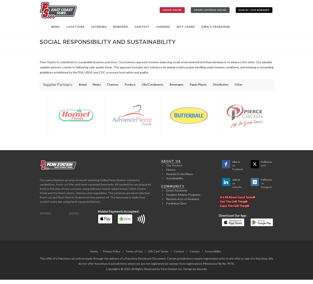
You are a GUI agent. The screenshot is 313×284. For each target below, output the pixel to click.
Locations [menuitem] (75, 26)
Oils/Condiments (153, 84)
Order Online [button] (172, 10)
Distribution (220, 84)
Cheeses (112, 84)
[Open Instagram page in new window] (255, 182)
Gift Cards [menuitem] (185, 26)
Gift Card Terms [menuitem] (158, 251)
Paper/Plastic (198, 84)
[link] (233, 222)
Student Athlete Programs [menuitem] (183, 194)
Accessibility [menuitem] (213, 251)
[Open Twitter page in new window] (255, 164)
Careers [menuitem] (163, 26)
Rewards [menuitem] (120, 26)
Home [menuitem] (94, 251)
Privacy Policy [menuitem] (111, 251)
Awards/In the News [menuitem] (179, 174)
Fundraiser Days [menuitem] (176, 203)
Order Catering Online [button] (210, 10)
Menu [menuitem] (55, 26)
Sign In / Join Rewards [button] (254, 10)
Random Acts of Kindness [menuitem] (182, 199)
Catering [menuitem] (99, 26)
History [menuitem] (171, 169)
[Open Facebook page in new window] (226, 164)
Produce (130, 84)
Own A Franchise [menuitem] (215, 26)
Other (238, 84)
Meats (97, 84)
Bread (83, 84)
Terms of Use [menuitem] (134, 251)
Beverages (176, 84)
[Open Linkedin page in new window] (226, 182)
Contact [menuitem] (142, 26)
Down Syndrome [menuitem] (176, 190)
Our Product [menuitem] (174, 165)
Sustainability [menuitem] (174, 178)
